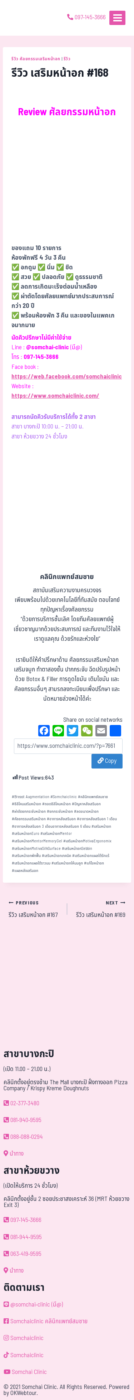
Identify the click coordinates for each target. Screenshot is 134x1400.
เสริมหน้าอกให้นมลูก (67, 863)
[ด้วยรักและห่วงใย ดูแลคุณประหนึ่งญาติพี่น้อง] (26, 18)
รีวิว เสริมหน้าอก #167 (35, 909)
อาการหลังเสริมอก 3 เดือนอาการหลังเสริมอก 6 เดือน (51, 826)
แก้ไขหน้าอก (94, 863)
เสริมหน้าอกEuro (25, 834)
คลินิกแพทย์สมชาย (93, 797)
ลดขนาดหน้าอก (86, 811)
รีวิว (67, 59)
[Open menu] (117, 18)
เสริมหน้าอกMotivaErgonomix (87, 841)
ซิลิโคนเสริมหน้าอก (26, 804)
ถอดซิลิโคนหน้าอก (56, 804)
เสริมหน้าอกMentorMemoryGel (37, 841)
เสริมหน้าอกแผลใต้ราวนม (31, 863)
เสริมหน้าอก (101, 826)
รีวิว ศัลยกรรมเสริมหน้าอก (35, 59)
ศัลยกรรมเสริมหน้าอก (29, 819)
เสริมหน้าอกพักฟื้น (26, 856)
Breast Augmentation (30, 797)
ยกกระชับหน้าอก (60, 811)
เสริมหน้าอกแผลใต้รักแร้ (90, 856)
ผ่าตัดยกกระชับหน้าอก (29, 811)
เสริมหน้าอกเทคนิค (56, 856)
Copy (107, 761)
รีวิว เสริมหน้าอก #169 (99, 909)
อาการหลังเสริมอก (61, 819)
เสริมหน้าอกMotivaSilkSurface (36, 849)
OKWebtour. (24, 1393)
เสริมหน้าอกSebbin (77, 849)
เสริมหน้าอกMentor (56, 834)
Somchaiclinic (63, 797)
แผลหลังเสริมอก (25, 871)
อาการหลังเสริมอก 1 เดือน (97, 819)
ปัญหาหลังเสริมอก (86, 804)
